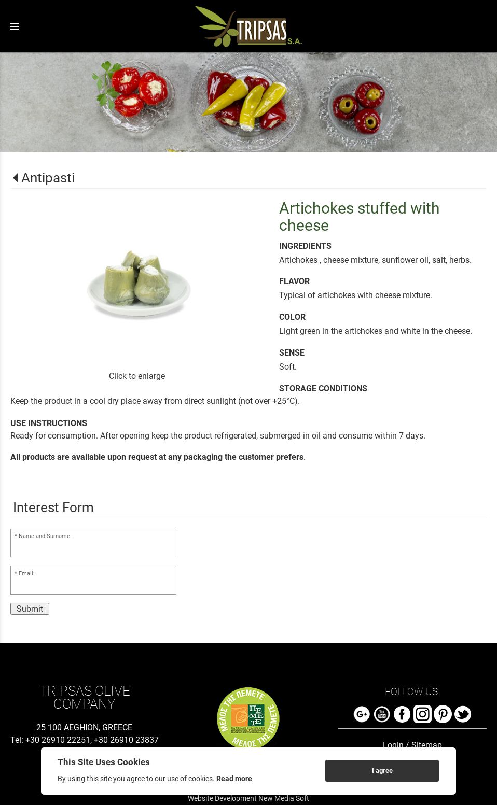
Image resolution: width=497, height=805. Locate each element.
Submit (30, 609)
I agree (382, 770)
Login (393, 745)
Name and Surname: (45, 536)
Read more (234, 778)
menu (14, 26)
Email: (27, 573)
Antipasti (48, 178)
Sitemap (426, 745)
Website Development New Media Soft (248, 798)
